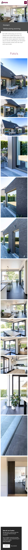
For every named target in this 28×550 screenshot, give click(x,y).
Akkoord (6, 546)
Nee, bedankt (14, 546)
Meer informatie (6, 541)
